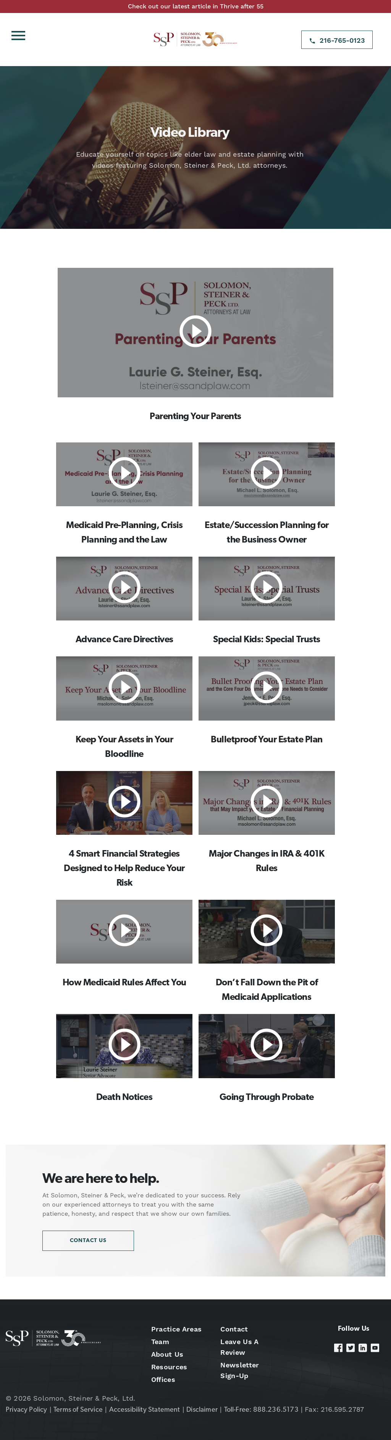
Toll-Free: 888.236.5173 (261, 1410)
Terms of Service (78, 1410)
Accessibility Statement (144, 1410)
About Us (167, 1354)
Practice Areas (176, 1329)
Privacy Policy (26, 1410)
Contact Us (88, 1241)
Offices (163, 1379)
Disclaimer (202, 1410)
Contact (234, 1329)
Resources (169, 1367)
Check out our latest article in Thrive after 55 (195, 6)
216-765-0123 (342, 40)
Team (160, 1342)
